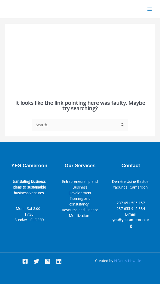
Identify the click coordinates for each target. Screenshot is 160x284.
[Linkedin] (59, 261)
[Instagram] (47, 261)
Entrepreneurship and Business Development (80, 187)
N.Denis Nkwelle (127, 260)
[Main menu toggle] (149, 9)
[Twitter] (36, 261)
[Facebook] (25, 261)
